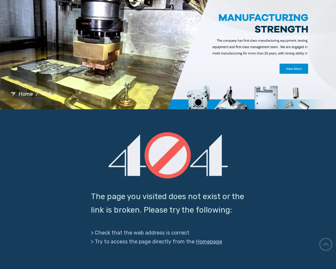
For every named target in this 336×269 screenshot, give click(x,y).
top (326, 244)
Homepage (209, 241)
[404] (168, 155)
